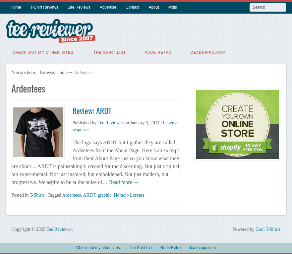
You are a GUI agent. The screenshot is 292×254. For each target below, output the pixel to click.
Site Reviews (79, 7)
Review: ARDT (92, 110)
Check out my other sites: (44, 52)
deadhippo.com (208, 52)
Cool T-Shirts (268, 228)
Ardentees (71, 194)
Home (16, 7)
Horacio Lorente (129, 194)
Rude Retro (158, 52)
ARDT (89, 194)
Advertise (108, 7)
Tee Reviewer (110, 122)
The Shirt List (109, 52)
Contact (132, 7)
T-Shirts (37, 194)
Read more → (123, 182)
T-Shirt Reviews (44, 7)
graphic (104, 194)
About (153, 7)
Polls (172, 7)
